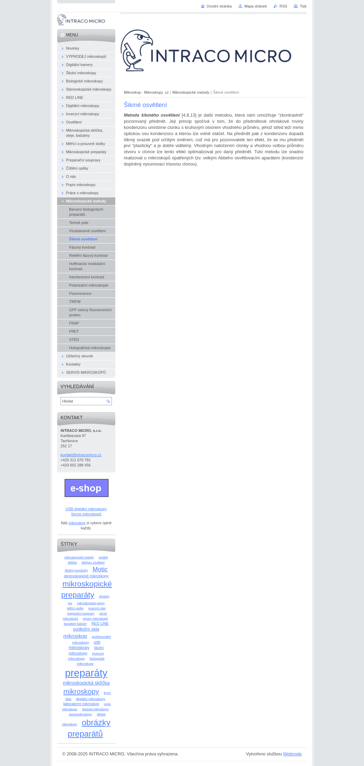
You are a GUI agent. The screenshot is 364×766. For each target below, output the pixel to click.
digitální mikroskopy (90, 699)
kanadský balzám (75, 623)
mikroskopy (81, 691)
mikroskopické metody (79, 557)
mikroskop (77, 523)
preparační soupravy (80, 613)
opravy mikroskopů (95, 618)
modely (103, 557)
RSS (283, 6)
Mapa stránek (255, 6)
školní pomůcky (76, 570)
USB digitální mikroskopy (86, 509)
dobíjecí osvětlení (93, 562)
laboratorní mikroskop (81, 704)
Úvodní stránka (219, 6)
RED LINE (99, 623)
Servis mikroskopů (86, 514)
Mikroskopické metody (190, 92)
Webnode (292, 753)
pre (70, 603)
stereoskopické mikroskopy (86, 576)
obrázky (104, 596)
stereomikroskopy (80, 714)
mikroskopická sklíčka (86, 683)
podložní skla (86, 629)
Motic (100, 569)
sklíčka (72, 562)
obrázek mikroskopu (95, 709)
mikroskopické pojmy (91, 603)
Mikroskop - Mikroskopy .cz (146, 92)
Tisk (303, 6)
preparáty (86, 672)
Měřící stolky (75, 608)
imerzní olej (96, 608)
